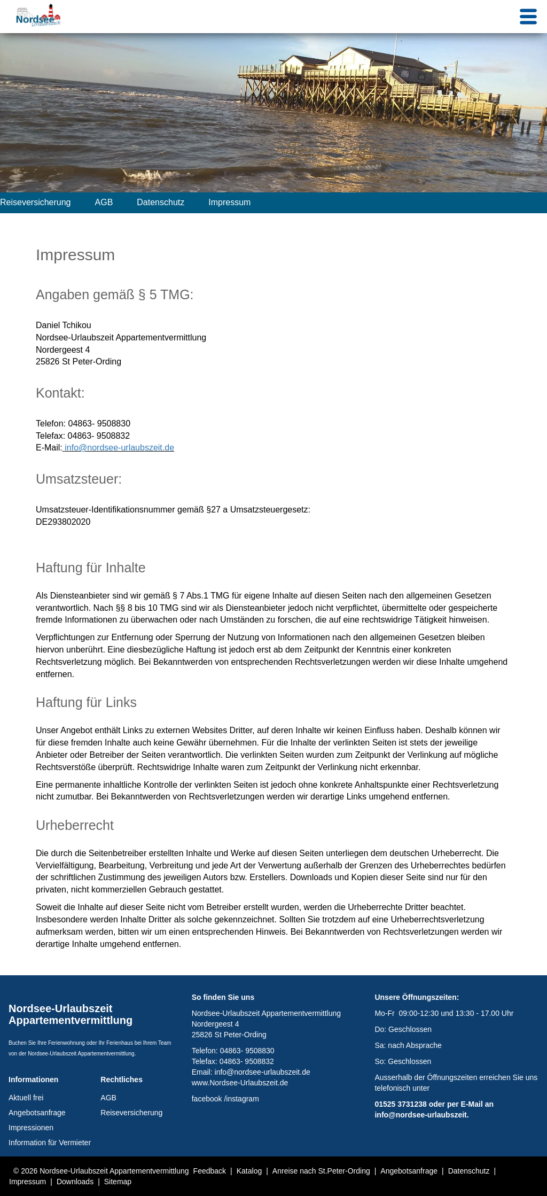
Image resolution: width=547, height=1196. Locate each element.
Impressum (229, 202)
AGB (104, 202)
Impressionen (31, 1127)
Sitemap (117, 1181)
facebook (207, 1098)
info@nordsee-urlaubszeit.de (119, 447)
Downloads (75, 1181)
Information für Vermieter (50, 1142)
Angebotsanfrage (37, 1112)
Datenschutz (160, 202)
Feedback (209, 1171)
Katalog (249, 1171)
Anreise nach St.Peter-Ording (321, 1171)
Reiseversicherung (35, 202)
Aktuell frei (26, 1097)
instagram (242, 1098)
